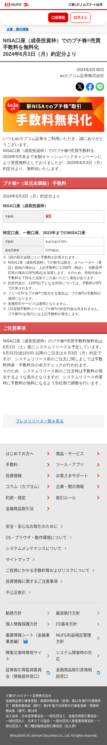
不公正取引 (16, 592)
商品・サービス (70, 454)
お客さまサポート (72, 476)
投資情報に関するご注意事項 (32, 581)
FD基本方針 (66, 624)
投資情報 (14, 476)
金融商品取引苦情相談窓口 (74, 673)
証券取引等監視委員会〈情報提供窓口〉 (24, 673)
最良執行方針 (68, 613)
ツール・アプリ (70, 465)
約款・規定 (16, 498)
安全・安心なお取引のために (32, 526)
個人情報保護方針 (22, 624)
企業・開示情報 (18, 29)
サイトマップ (18, 560)
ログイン (80, 17)
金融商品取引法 (20, 509)
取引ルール (66, 498)
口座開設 (58, 17)
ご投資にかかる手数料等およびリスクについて (48, 570)
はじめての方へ (20, 454)
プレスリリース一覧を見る (40, 421)
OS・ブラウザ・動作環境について (36, 537)
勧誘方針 (14, 613)
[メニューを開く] (97, 17)
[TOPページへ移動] (85, 4)
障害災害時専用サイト (24, 656)
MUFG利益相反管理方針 (73, 638)
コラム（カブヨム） (24, 487)
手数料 (12, 465)
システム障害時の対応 (74, 656)
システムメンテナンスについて (34, 548)
